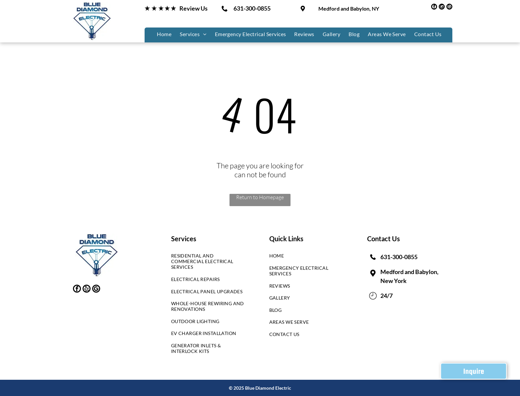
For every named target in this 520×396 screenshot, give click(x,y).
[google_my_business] (442, 7)
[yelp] (449, 7)
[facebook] (434, 7)
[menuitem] (163, 34)
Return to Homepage (260, 197)
